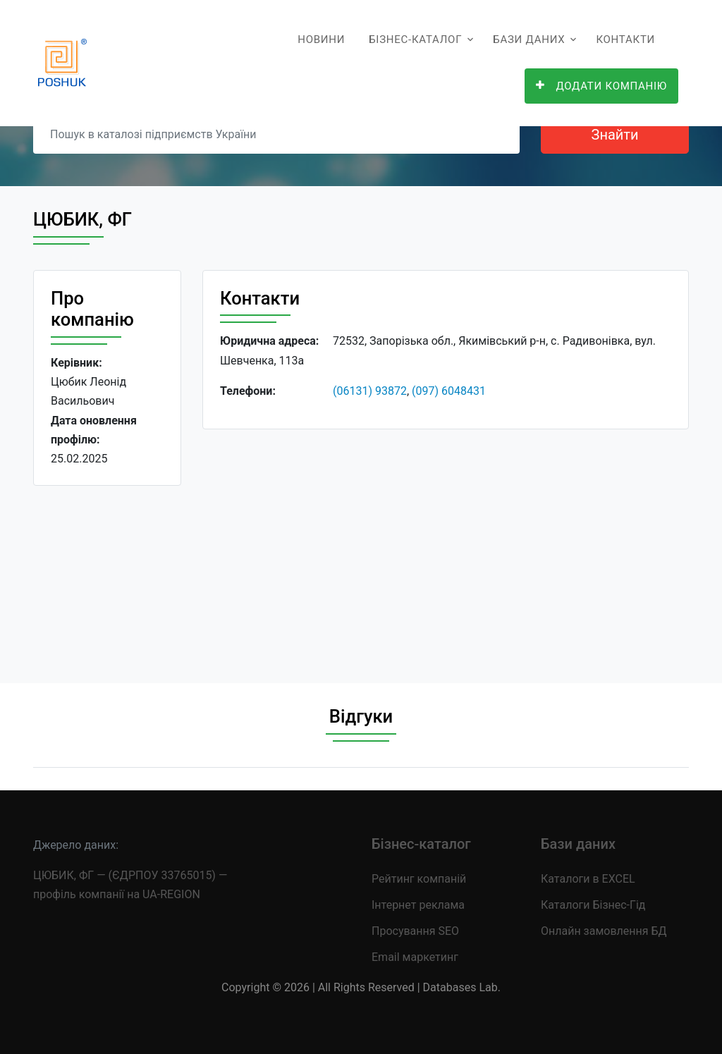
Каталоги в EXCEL (588, 879)
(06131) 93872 (370, 391)
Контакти (625, 39)
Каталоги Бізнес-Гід (593, 905)
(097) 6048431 (449, 391)
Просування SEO (415, 931)
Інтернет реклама (418, 905)
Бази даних (529, 39)
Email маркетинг (415, 957)
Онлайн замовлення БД (604, 931)
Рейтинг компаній (419, 879)
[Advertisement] (445, 545)
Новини (321, 39)
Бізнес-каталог (415, 39)
